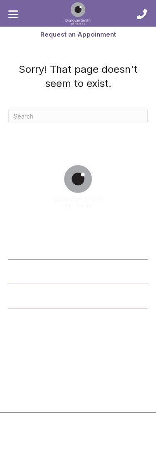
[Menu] (13, 14)
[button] (78, 34)
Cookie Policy (97, 442)
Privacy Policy (59, 442)
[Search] (78, 116)
